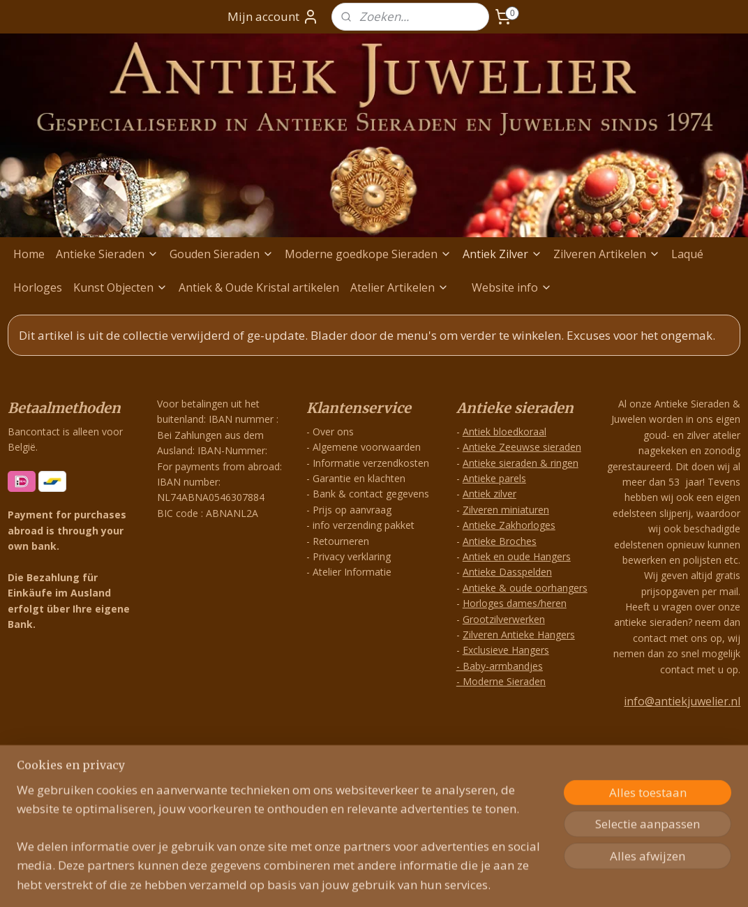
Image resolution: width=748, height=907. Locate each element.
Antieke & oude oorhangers (525, 587)
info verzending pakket (363, 525)
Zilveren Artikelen (606, 254)
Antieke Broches (500, 541)
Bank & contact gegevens (371, 493)
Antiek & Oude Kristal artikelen (259, 287)
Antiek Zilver (502, 254)
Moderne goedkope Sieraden (368, 254)
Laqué (687, 254)
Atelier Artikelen (399, 287)
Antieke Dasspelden (507, 571)
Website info (512, 287)
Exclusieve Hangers (506, 650)
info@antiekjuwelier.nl (682, 701)
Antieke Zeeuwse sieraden (522, 447)
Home (29, 254)
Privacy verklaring (352, 556)
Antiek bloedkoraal (504, 431)
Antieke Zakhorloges (509, 525)
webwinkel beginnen (405, 768)
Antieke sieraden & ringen (520, 463)
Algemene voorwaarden (367, 447)
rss (352, 768)
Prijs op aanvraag (352, 509)
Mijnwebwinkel (527, 768)
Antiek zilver (489, 493)
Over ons (333, 431)
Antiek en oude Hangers (517, 556)
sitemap (323, 768)
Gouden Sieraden (222, 254)
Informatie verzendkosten (371, 463)
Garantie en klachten (359, 478)
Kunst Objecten (120, 287)
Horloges (37, 287)
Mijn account (273, 16)
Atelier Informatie (352, 571)
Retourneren (341, 541)
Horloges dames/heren (515, 603)
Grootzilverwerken (504, 619)
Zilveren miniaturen (506, 509)
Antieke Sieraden (107, 254)
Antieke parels (494, 478)
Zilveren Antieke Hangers (519, 634)
